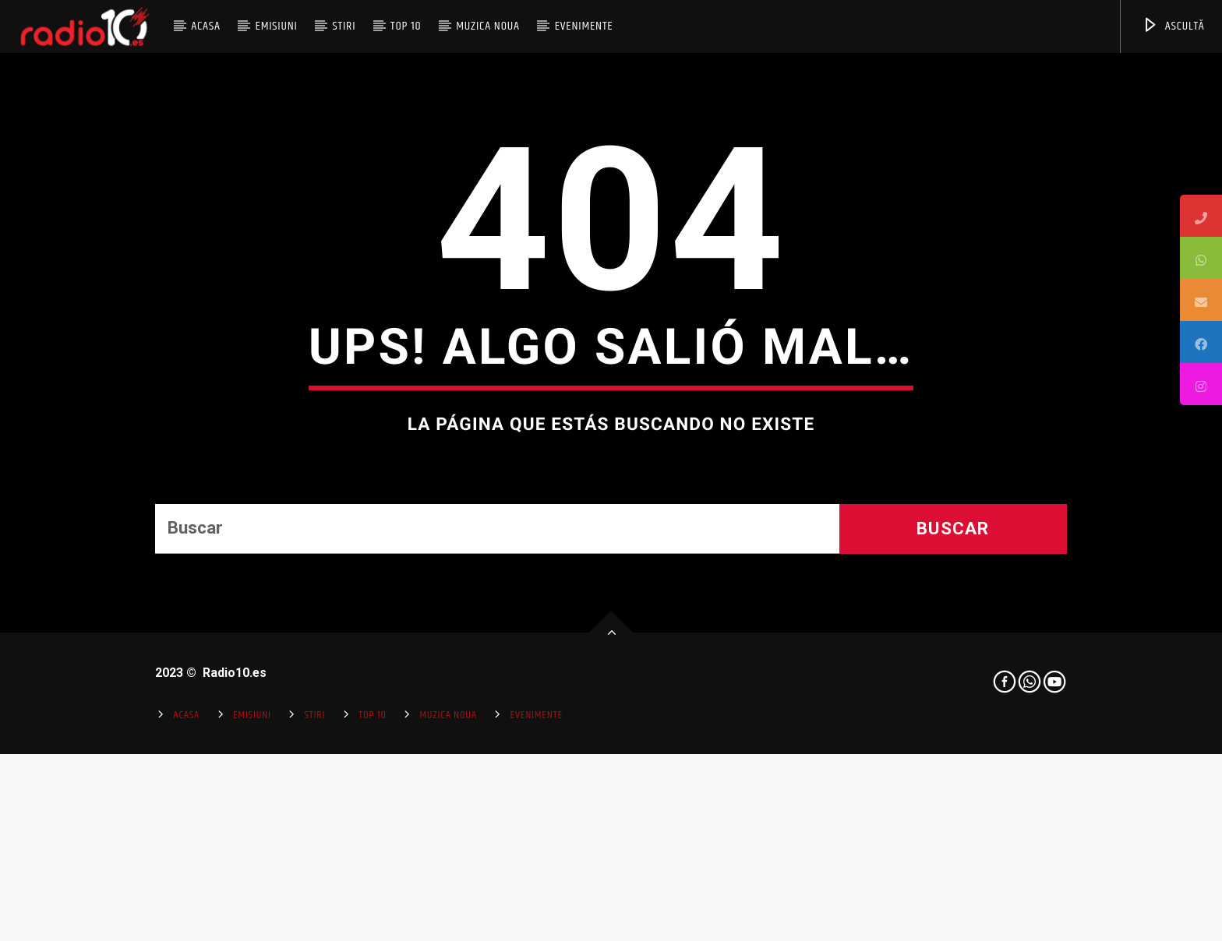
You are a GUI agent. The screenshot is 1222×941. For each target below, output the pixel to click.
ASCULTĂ (1173, 26)
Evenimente (584, 26)
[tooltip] (1201, 216)
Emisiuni (276, 26)
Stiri (344, 26)
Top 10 (405, 26)
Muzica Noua (488, 26)
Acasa (206, 26)
